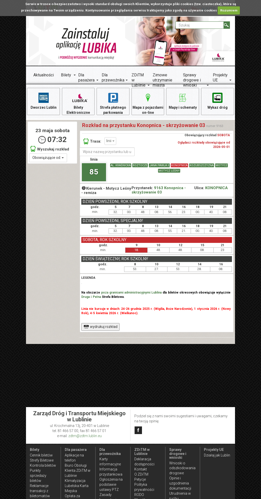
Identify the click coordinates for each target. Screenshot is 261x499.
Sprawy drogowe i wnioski (192, 80)
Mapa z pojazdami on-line (147, 103)
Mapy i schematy (182, 100)
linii (110, 140)
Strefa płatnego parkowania (113, 103)
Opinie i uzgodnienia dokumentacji (180, 483)
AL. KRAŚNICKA (121, 165)
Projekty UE (220, 77)
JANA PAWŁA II (159, 165)
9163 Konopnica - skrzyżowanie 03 (159, 190)
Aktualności (43, 75)
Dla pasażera (86, 77)
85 (93, 171)
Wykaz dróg (217, 100)
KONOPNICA (179, 165)
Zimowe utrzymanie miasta (162, 80)
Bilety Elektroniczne (78, 103)
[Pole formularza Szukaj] (199, 25)
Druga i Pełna (91, 297)
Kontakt (140, 469)
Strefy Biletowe (42, 460)
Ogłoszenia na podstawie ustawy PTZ (111, 484)
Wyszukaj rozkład (49, 149)
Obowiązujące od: (48, 158)
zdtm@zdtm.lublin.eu (85, 436)
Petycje (140, 479)
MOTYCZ (221, 165)
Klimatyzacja (75, 481)
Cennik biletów (41, 455)
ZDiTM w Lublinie (139, 80)
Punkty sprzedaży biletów (38, 475)
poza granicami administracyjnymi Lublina (131, 292)
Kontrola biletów (43, 465)
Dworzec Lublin (44, 100)
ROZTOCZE (140, 165)
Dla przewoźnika (113, 77)
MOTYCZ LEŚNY (169, 170)
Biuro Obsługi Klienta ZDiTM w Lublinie (77, 470)
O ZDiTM (141, 474)
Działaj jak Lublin (217, 455)
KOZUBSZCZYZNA (202, 165)
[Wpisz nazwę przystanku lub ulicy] (107, 151)
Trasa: (92, 141)
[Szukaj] (227, 25)
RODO (139, 495)
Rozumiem (229, 10)
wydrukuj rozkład (101, 327)
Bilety (66, 75)
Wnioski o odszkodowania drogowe (182, 468)
